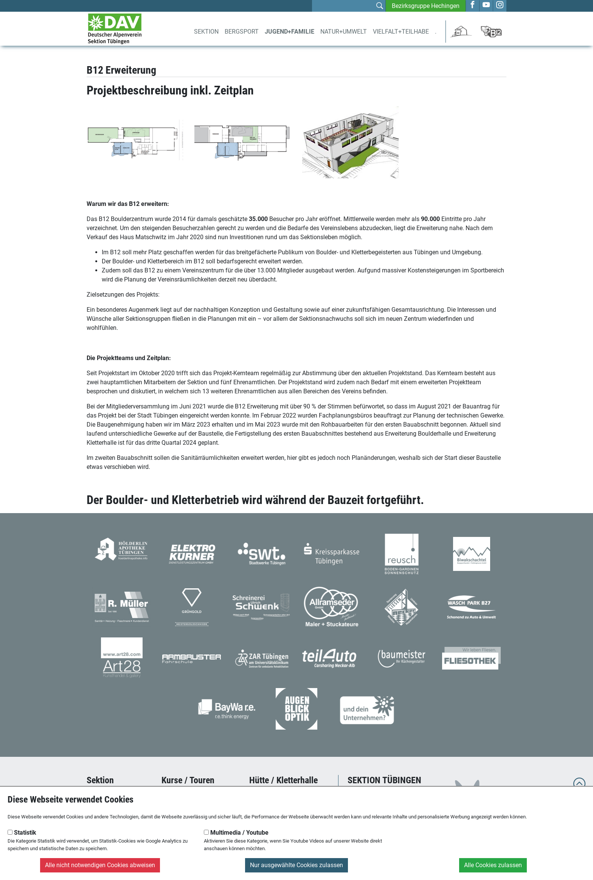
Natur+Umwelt (343, 31)
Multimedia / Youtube (236, 832)
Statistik (22, 832)
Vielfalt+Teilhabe (401, 31)
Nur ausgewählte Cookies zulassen (296, 865)
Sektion (206, 31)
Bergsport (242, 31)
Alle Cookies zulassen (493, 865)
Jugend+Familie (289, 31)
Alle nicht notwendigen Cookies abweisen (100, 865)
